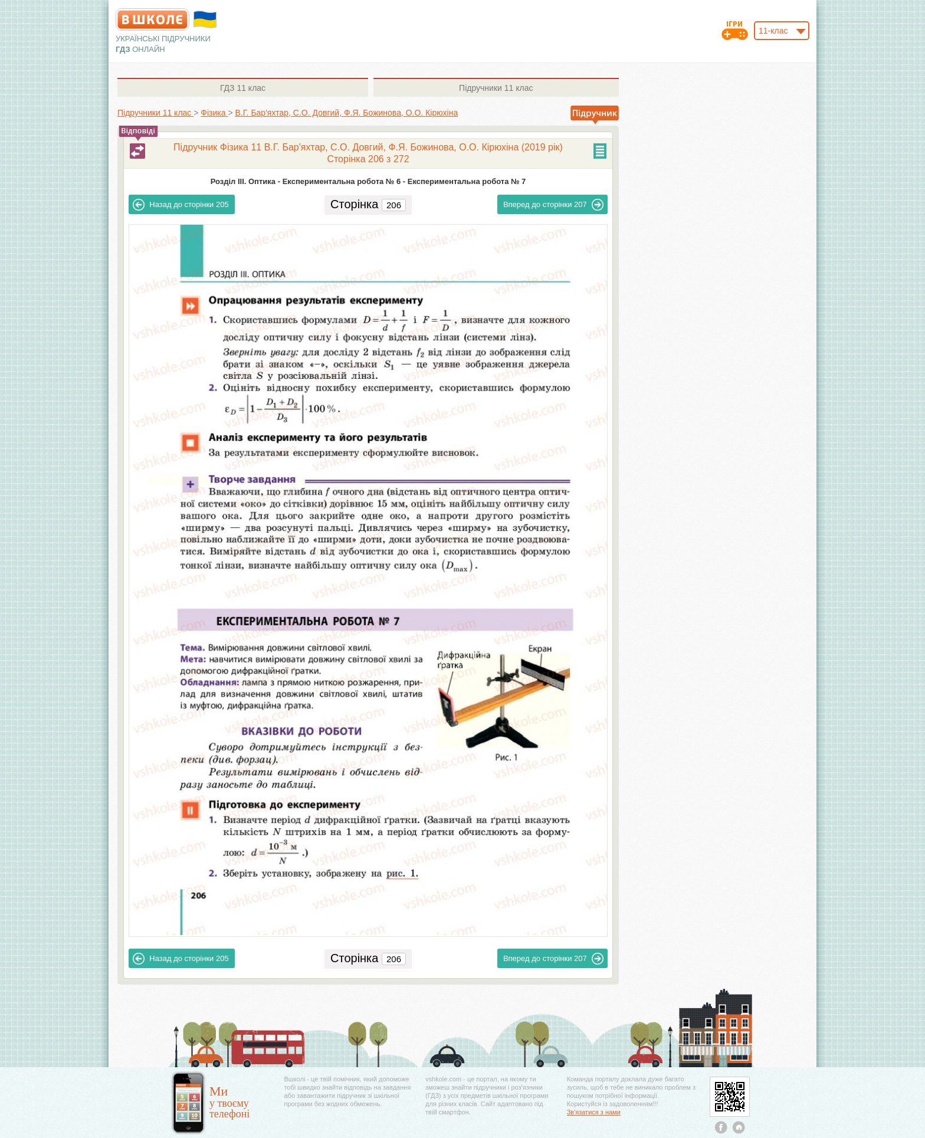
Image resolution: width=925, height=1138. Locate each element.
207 (553, 205)
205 (180, 205)
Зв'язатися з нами (594, 1112)
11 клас (242, 88)
